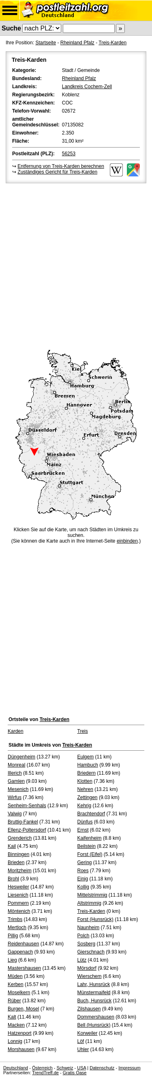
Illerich (15, 773)
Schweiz (64, 1067)
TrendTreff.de (45, 1072)
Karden (16, 731)
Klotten (84, 781)
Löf (80, 1041)
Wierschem (89, 976)
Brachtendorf (91, 814)
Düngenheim (21, 757)
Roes (83, 870)
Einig (82, 879)
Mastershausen (24, 968)
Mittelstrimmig (92, 895)
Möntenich (19, 911)
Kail (12, 846)
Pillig (13, 935)
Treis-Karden (112, 43)
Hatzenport (20, 1033)
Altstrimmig (89, 903)
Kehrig (84, 805)
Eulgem (85, 757)
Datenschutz (102, 1067)
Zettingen (87, 797)
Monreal (16, 765)
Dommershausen (95, 1017)
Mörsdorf (86, 968)
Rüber (14, 1001)
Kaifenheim (89, 838)
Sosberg (86, 944)
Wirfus (14, 797)
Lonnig (15, 1041)
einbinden (127, 541)
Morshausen (21, 1049)
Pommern (18, 903)
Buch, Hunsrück (94, 1001)
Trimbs (15, 919)
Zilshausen (89, 1009)
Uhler (83, 1049)
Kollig (83, 887)
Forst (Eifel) (90, 854)
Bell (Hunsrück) (94, 1025)
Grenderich (20, 838)
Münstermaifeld (94, 992)
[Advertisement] (76, 265)
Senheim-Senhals (27, 805)
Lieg (12, 960)
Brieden (16, 862)
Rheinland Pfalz (77, 43)
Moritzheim (20, 870)
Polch (83, 935)
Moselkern (19, 992)
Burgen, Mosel (23, 1009)
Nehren (85, 789)
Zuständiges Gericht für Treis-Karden (57, 172)
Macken (16, 1025)
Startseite (45, 43)
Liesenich (18, 895)
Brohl (13, 879)
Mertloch (17, 927)
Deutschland (15, 1067)
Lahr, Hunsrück (93, 984)
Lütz (82, 960)
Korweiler (87, 1033)
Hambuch (87, 765)
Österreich (42, 1067)
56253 (68, 153)
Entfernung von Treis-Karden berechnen (60, 166)
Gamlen (16, 781)
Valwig (14, 814)
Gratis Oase (75, 1072)
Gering (84, 862)
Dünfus (85, 822)
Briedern (86, 773)
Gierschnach (91, 952)
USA (81, 1067)
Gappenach (20, 952)
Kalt (12, 1017)
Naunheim (88, 927)
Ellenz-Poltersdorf (27, 830)
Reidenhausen (23, 944)
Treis (82, 731)
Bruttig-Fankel (23, 822)
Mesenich (18, 789)
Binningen (18, 854)
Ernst (83, 830)
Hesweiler (18, 887)
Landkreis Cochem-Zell (87, 86)
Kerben (16, 984)
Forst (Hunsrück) (95, 919)
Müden (15, 976)
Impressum (129, 1067)
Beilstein (86, 846)
